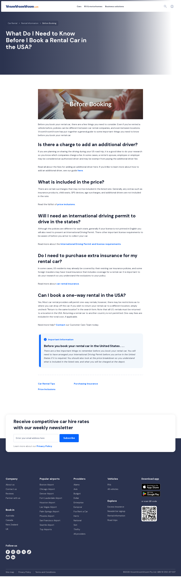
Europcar (78, 512)
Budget (77, 499)
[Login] (172, 6)
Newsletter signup (116, 517)
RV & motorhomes (78, 6)
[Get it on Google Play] (150, 499)
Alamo (77, 490)
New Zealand (12, 530)
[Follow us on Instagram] (13, 557)
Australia (10, 521)
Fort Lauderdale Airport (51, 503)
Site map (10, 578)
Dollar (76, 503)
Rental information (116, 521)
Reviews (10, 499)
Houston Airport (47, 508)
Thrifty (77, 535)
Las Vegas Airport (48, 512)
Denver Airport (47, 499)
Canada (9, 526)
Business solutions (99, 6)
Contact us (11, 495)
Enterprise (79, 508)
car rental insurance (67, 283)
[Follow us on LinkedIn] (13, 562)
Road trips (112, 526)
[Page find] (159, 6)
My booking (146, 6)
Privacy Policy (44, 449)
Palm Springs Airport (49, 517)
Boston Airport (47, 490)
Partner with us (13, 503)
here (80, 170)
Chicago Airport (47, 495)
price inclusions (66, 204)
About (135, 6)
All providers (79, 539)
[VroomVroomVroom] (22, 6)
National (77, 526)
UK (7, 534)
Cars (63, 6)
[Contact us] (166, 6)
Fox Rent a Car (81, 517)
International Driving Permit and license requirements (90, 244)
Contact (60, 324)
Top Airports (46, 535)
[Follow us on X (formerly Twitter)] (24, 557)
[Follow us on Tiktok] (29, 557)
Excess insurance (116, 512)
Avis (76, 495)
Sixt (75, 530)
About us (10, 490)
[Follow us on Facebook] (8, 557)
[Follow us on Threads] (18, 557)
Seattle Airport (47, 530)
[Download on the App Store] (150, 492)
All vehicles (113, 495)
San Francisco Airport (50, 526)
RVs (109, 490)
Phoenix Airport (47, 521)
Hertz (76, 521)
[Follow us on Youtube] (8, 562)
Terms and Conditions (45, 578)
